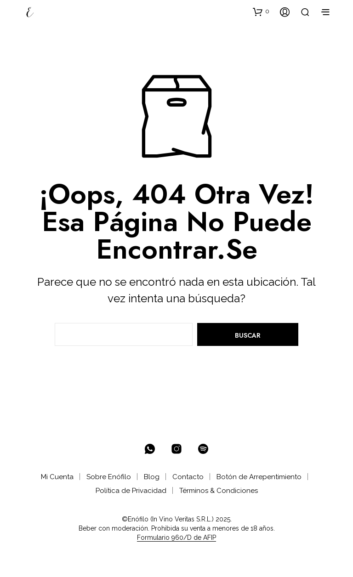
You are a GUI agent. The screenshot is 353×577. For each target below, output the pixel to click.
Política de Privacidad (131, 490)
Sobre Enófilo (108, 477)
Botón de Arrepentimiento (259, 477)
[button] (261, 11)
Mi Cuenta (57, 477)
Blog (151, 477)
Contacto (188, 477)
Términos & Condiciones (218, 490)
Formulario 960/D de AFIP (176, 537)
